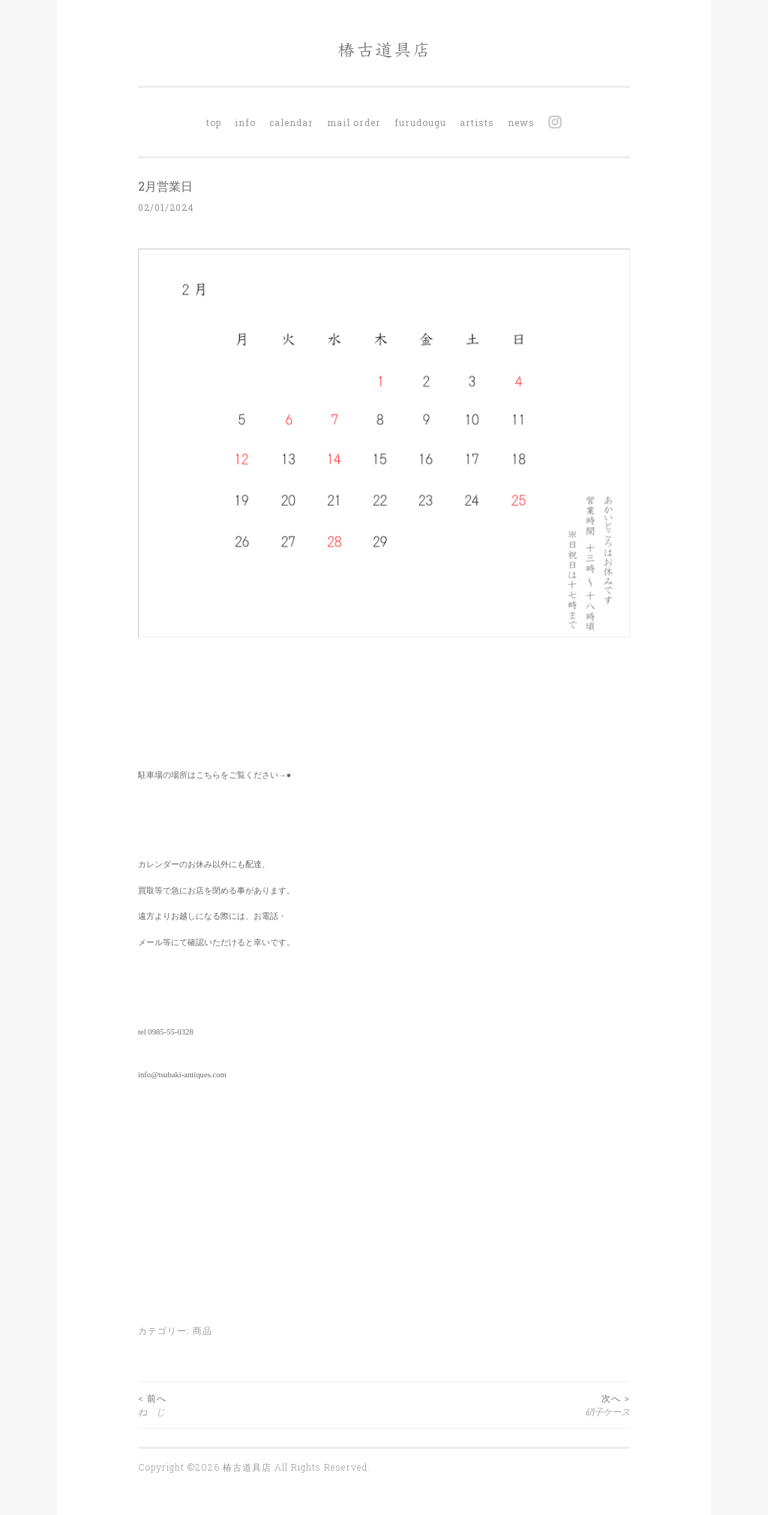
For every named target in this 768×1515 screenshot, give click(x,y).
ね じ (261, 1404)
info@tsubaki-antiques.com (182, 1075)
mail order (354, 122)
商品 (202, 1330)
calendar (291, 122)
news (521, 122)
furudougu (420, 122)
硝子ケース (507, 1404)
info (245, 122)
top (213, 122)
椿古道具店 (248, 1467)
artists (477, 122)
